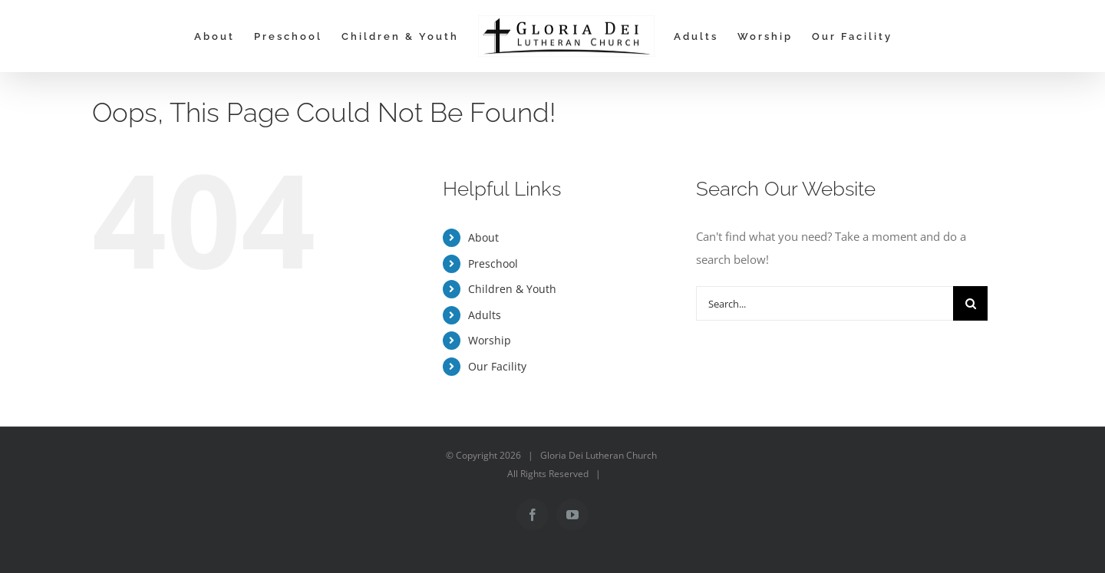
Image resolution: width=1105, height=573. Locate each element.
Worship (489, 340)
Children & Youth (512, 289)
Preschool (493, 263)
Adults (484, 315)
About (483, 237)
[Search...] (824, 303)
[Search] (970, 303)
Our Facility (497, 366)
